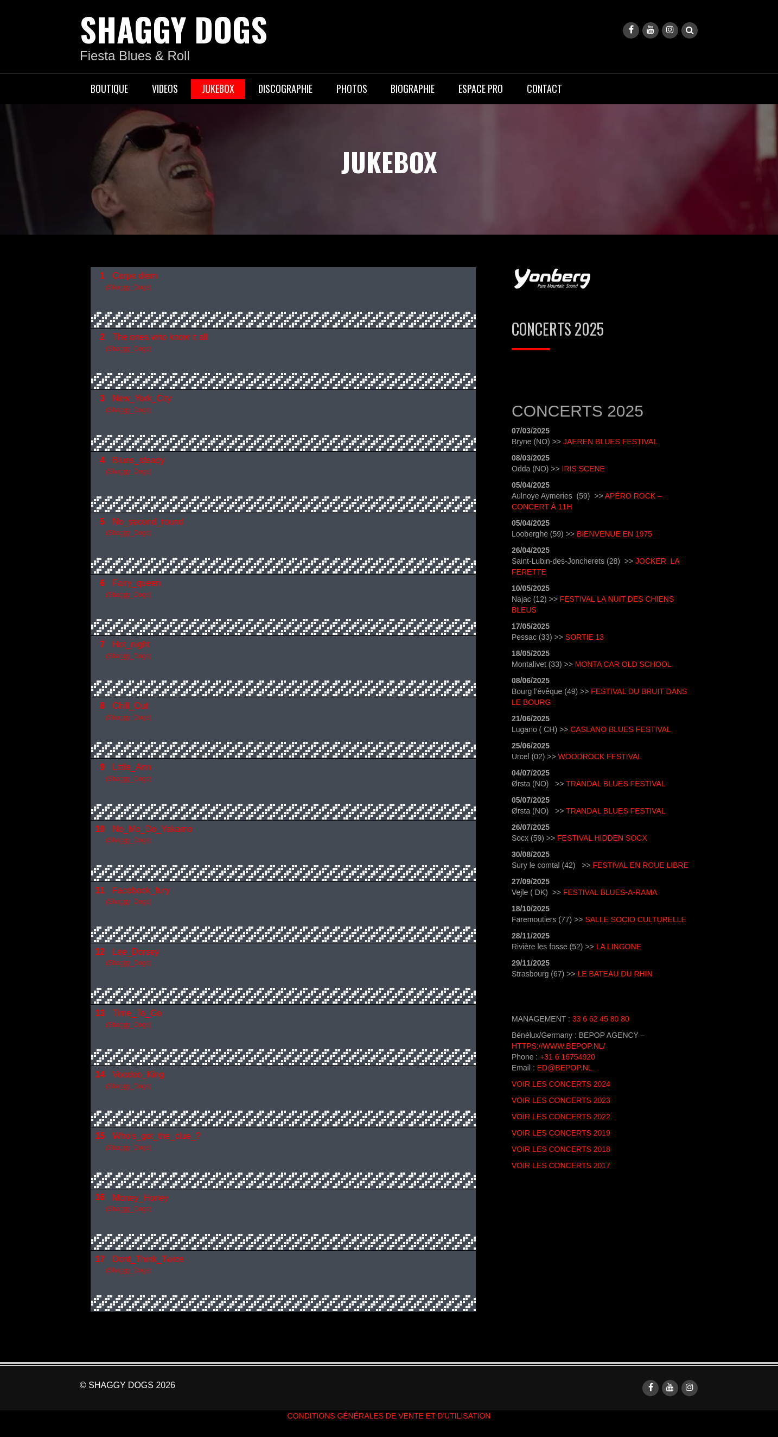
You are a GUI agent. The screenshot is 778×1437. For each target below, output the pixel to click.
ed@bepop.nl (564, 1067)
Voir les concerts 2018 (561, 1149)
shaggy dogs (175, 28)
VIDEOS (165, 88)
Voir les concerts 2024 (561, 1084)
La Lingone (618, 946)
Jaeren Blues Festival (610, 441)
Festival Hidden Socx (602, 838)
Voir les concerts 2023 (561, 1100)
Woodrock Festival (601, 756)
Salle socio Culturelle (635, 919)
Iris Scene (583, 468)
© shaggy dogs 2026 (127, 1384)
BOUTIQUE (109, 88)
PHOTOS (351, 88)
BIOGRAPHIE (413, 88)
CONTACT (544, 88)
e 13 (596, 637)
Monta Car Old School (623, 664)
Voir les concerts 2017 (561, 1165)
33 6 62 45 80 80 (600, 1018)
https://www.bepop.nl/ (558, 1046)
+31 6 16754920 (567, 1056)
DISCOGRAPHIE (285, 88)
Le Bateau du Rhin (614, 973)
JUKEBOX (218, 88)
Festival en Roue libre (640, 865)
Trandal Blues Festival (616, 783)
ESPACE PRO (480, 88)
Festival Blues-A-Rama (610, 892)
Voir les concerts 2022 (561, 1116)
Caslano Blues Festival (620, 729)
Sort (575, 637)
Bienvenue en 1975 (614, 534)
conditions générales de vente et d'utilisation (389, 1415)
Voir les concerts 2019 (561, 1133)
